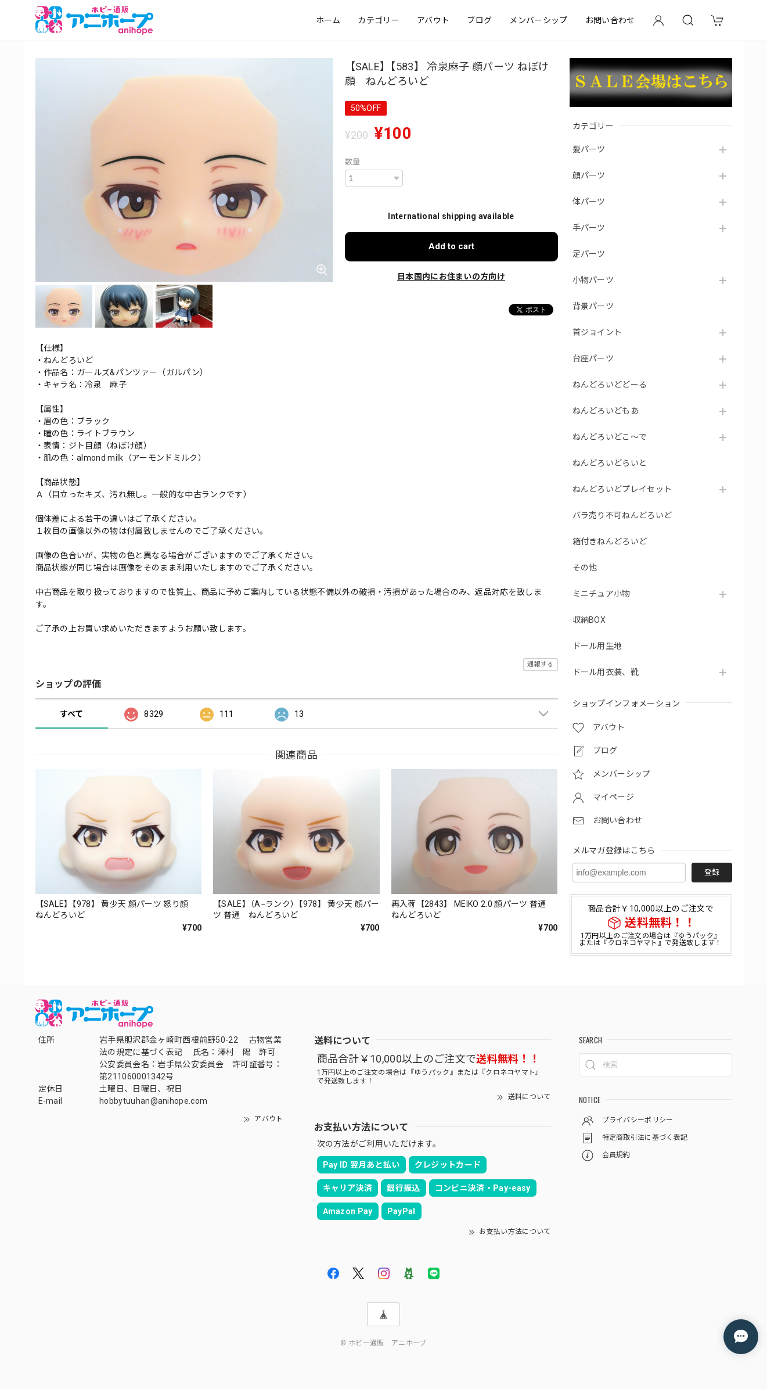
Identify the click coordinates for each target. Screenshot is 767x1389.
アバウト (433, 20)
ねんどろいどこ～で (609, 437)
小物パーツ (593, 280)
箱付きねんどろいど (609, 541)
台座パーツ (593, 358)
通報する (540, 664)
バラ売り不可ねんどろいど (622, 515)
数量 (353, 161)
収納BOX (589, 619)
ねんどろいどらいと (609, 463)
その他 (584, 567)
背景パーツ (593, 306)
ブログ (479, 20)
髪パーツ (589, 149)
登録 (711, 872)
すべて (72, 714)
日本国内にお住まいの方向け (451, 276)
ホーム (328, 20)
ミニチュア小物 (601, 593)
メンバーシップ (538, 20)
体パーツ (589, 201)
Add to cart (451, 246)
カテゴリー (378, 20)
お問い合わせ (610, 20)
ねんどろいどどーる (609, 384)
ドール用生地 (597, 646)
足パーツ (589, 254)
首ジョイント (597, 332)
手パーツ (589, 227)
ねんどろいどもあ (605, 410)
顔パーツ (589, 175)
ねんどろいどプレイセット (622, 489)
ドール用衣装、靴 (605, 672)
